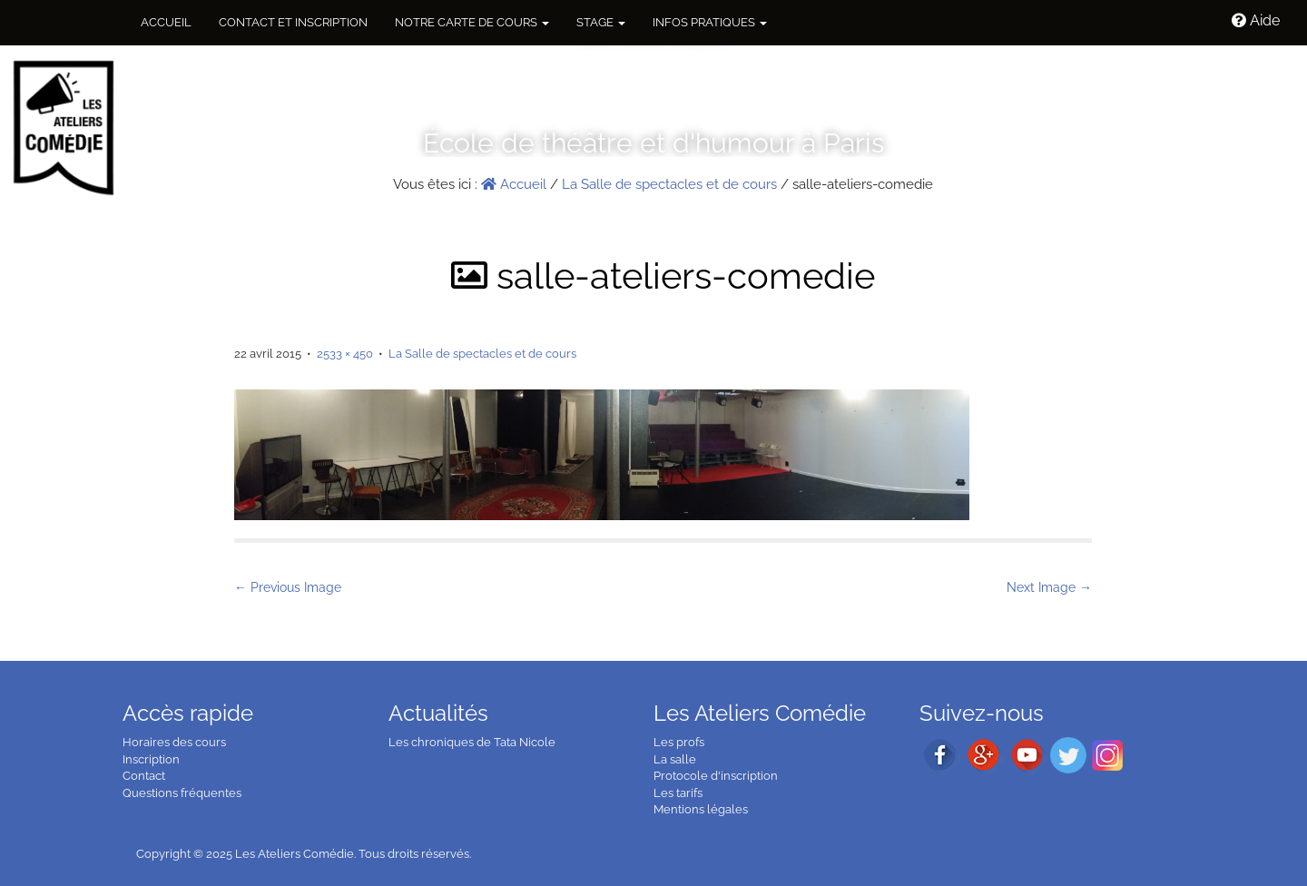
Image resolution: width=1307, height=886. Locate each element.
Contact (144, 776)
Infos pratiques (710, 22)
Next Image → (1049, 587)
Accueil (166, 22)
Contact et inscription (293, 22)
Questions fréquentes (182, 793)
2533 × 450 (345, 353)
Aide (1256, 20)
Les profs (679, 742)
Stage (600, 22)
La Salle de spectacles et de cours (669, 184)
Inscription (151, 759)
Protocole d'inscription (716, 776)
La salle (675, 759)
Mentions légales (701, 809)
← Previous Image (287, 587)
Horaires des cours (174, 742)
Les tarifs (678, 793)
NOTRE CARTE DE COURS (472, 22)
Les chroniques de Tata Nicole (471, 742)
